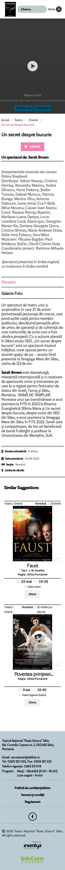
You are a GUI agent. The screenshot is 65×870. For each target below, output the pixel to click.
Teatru (18, 120)
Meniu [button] (55, 9)
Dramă (33, 120)
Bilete (32, 594)
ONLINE (32, 146)
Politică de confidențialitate (32, 788)
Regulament (32, 802)
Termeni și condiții (32, 795)
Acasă (5, 120)
